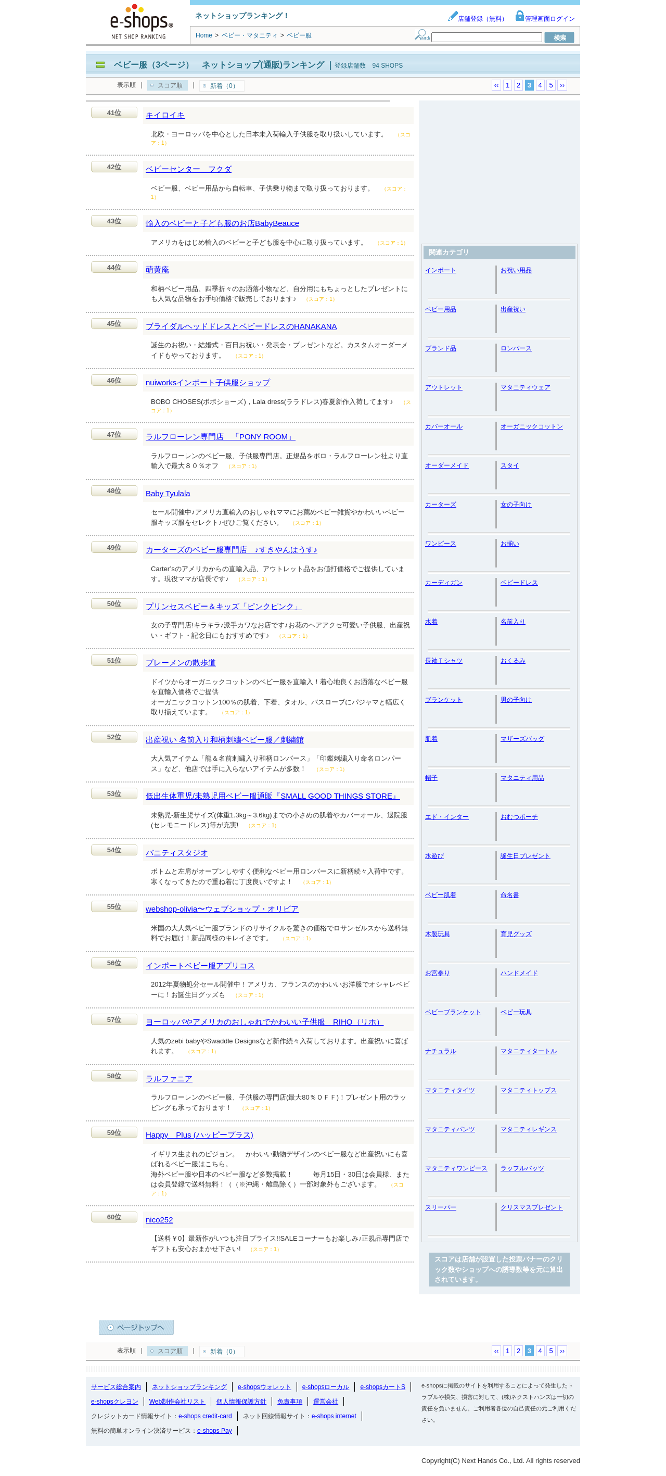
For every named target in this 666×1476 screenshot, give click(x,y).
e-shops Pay (214, 1430)
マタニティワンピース (456, 1168)
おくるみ (513, 660)
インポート (440, 270)
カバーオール (444, 426)
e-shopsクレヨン (114, 1401)
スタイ (510, 465)
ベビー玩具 (516, 1012)
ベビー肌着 (440, 895)
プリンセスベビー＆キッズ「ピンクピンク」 (224, 606)
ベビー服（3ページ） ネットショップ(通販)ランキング (219, 64)
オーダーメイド (447, 465)
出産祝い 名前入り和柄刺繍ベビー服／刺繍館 (225, 739)
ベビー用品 (440, 309)
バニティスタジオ (177, 852)
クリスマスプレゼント (532, 1207)
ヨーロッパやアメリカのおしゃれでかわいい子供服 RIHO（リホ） (265, 1021)
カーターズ (440, 504)
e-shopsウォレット (264, 1387)
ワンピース (440, 543)
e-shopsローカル (326, 1387)
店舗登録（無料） (477, 18)
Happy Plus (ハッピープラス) (199, 1134)
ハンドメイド (519, 973)
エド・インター (447, 817)
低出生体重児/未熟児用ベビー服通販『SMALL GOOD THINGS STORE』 (273, 795)
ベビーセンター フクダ (189, 169)
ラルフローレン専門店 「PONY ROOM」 (221, 436)
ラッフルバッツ (522, 1168)
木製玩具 (437, 934)
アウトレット (444, 387)
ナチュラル (440, 1051)
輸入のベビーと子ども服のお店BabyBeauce (222, 223)
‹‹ (496, 85)
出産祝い (513, 309)
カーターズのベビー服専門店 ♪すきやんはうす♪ (231, 549)
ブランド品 (440, 348)
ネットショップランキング (189, 1387)
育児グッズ (516, 934)
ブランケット (444, 699)
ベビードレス (519, 582)
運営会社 (325, 1401)
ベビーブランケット (453, 1012)
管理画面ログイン (545, 18)
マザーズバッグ (522, 738)
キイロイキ (165, 114)
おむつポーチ (519, 817)
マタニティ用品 (522, 777)
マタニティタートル (529, 1051)
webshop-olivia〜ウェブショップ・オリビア (222, 908)
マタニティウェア (525, 387)
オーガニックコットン (532, 426)
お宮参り (437, 973)
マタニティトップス (529, 1090)
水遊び (434, 856)
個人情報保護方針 (241, 1401)
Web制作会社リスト (177, 1401)
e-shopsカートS (382, 1387)
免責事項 (289, 1401)
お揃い (510, 543)
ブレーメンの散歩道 (181, 662)
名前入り (513, 621)
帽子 (431, 777)
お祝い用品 (516, 270)
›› (562, 85)
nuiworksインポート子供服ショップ (208, 382)
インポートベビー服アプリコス (200, 965)
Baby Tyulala (168, 493)
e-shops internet (334, 1416)
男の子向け (516, 699)
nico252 (159, 1219)
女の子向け (516, 504)
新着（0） (224, 86)
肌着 (431, 738)
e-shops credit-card (205, 1416)
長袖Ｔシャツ (444, 660)
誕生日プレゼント (525, 856)
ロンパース (516, 348)
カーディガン (444, 582)
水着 (431, 621)
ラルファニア (169, 1078)
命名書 (510, 895)
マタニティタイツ (450, 1090)
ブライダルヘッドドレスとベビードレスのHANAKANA (241, 326)
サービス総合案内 (116, 1387)
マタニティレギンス (529, 1129)
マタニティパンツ (450, 1129)
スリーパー (440, 1207)
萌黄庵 (157, 269)
